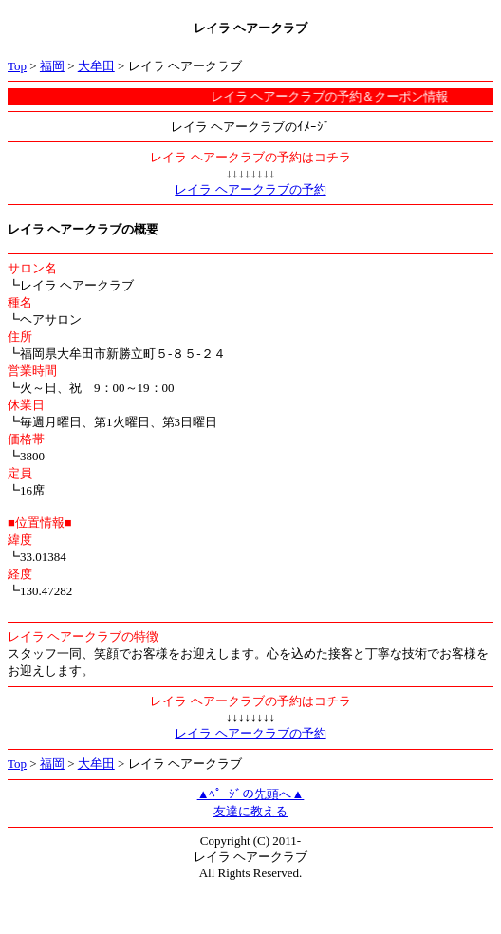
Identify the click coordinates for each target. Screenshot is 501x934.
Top (17, 66)
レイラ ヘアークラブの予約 (250, 189)
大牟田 (96, 66)
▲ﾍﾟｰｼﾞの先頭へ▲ (251, 794)
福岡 (52, 66)
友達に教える (250, 811)
